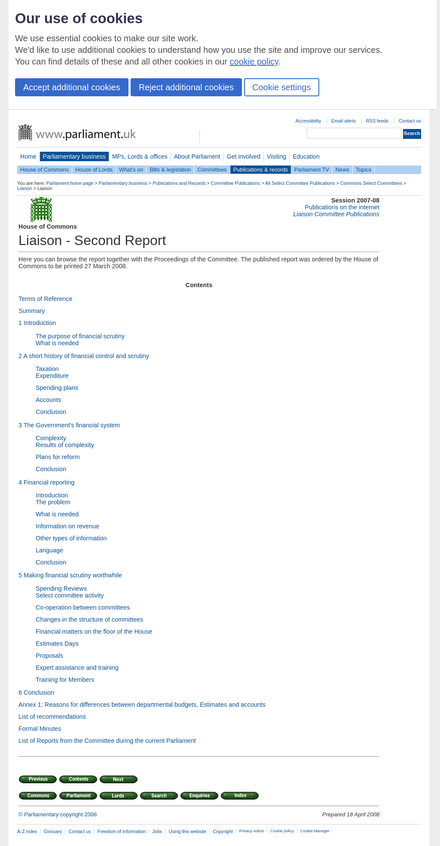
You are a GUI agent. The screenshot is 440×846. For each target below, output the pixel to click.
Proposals (49, 655)
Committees (211, 169)
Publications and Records (179, 183)
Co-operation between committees (83, 607)
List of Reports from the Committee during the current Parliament (107, 740)
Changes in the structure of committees (89, 619)
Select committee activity (70, 595)
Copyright (223, 831)
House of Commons (44, 169)
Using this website (187, 831)
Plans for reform (57, 457)
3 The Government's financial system (69, 425)
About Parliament (197, 156)
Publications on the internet (342, 207)
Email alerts (343, 120)
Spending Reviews (61, 588)
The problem (53, 502)
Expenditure (52, 375)
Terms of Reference (45, 298)
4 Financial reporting (46, 482)
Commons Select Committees (371, 183)
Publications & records (260, 169)
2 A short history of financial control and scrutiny (83, 355)
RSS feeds (377, 120)
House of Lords (94, 169)
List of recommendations (52, 716)
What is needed (57, 343)
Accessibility (308, 120)
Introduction (52, 495)
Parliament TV (311, 169)
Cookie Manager (315, 831)
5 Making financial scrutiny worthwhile (70, 575)
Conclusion (51, 411)
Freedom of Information (121, 831)
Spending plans (57, 387)
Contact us (410, 120)
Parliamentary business (74, 156)
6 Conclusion (36, 692)
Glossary (53, 831)
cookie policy (254, 61)
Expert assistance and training (77, 667)
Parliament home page (69, 183)
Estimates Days (57, 643)
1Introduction (37, 322)
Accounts (48, 399)
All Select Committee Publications (300, 183)
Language (49, 550)
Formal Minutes (39, 728)
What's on (131, 169)
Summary (31, 310)
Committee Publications (235, 183)
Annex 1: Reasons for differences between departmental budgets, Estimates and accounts (142, 704)
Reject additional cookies (186, 87)
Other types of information (71, 538)
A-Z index (27, 831)
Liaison (24, 188)
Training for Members (65, 679)
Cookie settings (281, 87)
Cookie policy (282, 831)
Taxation (47, 368)
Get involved (243, 156)
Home (28, 156)
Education (306, 156)
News (342, 169)
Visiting (276, 156)
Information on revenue (67, 526)
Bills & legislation (170, 169)
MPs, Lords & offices (140, 156)
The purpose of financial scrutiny (80, 336)
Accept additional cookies (71, 87)
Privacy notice (251, 831)
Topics (363, 169)
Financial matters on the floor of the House (94, 631)
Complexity (51, 438)
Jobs (157, 831)
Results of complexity (65, 444)
